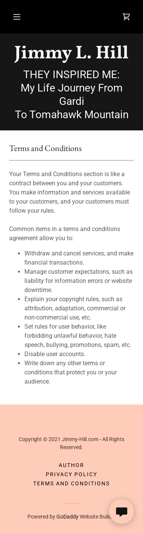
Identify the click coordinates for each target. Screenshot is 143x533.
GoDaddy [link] (67, 517)
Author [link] (71, 465)
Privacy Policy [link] (71, 474)
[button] (16, 16)
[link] (126, 16)
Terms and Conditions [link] (71, 483)
